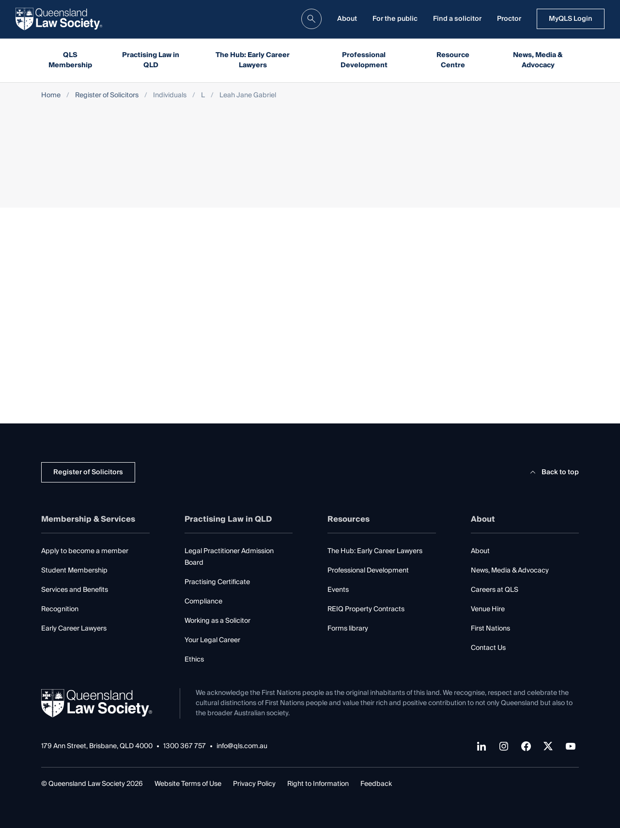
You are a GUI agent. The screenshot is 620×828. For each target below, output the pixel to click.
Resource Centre (452, 60)
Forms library (347, 628)
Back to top (553, 472)
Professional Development (364, 60)
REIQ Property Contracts (365, 609)
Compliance (203, 601)
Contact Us (488, 648)
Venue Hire (488, 609)
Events (338, 590)
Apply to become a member (84, 551)
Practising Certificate (217, 582)
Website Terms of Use (188, 784)
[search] (311, 19)
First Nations (490, 628)
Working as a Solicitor (217, 621)
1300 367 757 (184, 746)
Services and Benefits (74, 590)
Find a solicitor (457, 19)
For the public (395, 19)
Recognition (59, 609)
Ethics (194, 659)
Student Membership (74, 570)
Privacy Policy (254, 784)
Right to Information (318, 784)
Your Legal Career (212, 640)
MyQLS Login (570, 19)
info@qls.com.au (242, 746)
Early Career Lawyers (74, 628)
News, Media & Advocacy (538, 60)
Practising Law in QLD (150, 60)
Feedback (376, 784)
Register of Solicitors (107, 95)
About (347, 19)
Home (51, 95)
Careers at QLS (494, 590)
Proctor (509, 19)
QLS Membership (70, 60)
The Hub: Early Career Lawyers (253, 60)
